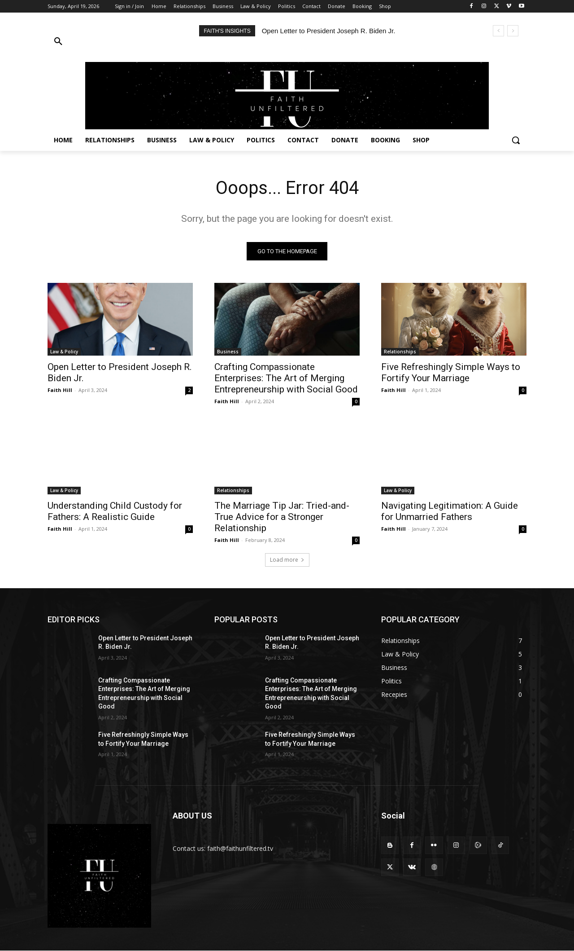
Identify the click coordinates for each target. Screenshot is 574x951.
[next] (512, 30)
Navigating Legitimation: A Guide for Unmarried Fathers (449, 511)
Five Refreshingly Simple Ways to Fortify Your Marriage (450, 372)
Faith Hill (60, 390)
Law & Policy (64, 351)
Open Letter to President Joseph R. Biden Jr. (329, 31)
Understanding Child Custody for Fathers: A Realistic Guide (115, 511)
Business (228, 351)
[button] (119, 42)
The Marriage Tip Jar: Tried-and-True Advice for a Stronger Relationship (281, 516)
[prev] (498, 30)
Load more (287, 560)
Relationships (400, 351)
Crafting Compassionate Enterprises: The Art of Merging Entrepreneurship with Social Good (286, 378)
